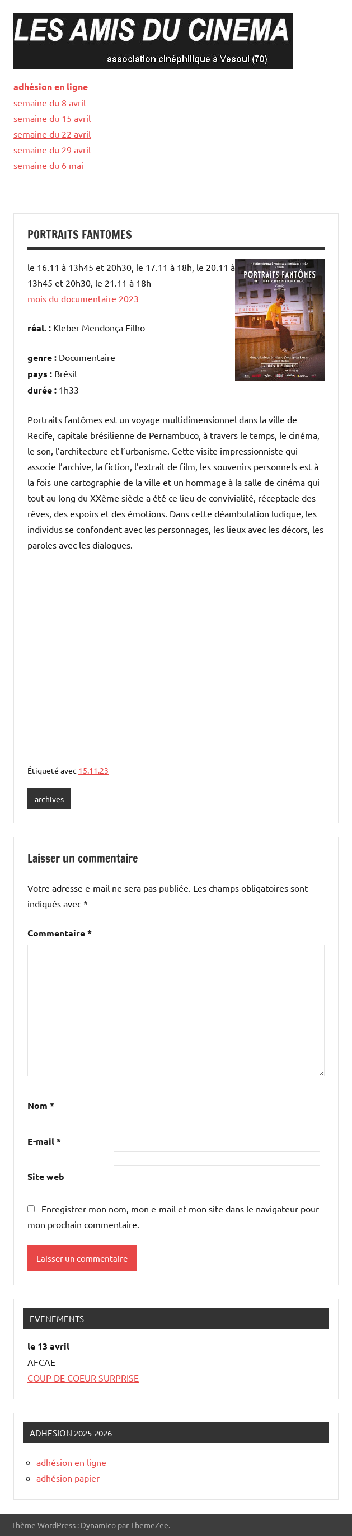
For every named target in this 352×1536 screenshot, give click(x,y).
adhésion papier (68, 1477)
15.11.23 (93, 770)
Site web (45, 1176)
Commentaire (59, 933)
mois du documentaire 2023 (83, 298)
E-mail (44, 1141)
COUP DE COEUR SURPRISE (83, 1377)
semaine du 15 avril (52, 118)
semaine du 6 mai (48, 165)
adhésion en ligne (50, 86)
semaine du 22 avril (52, 133)
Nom (40, 1105)
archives (49, 799)
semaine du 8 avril (49, 102)
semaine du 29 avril (52, 149)
